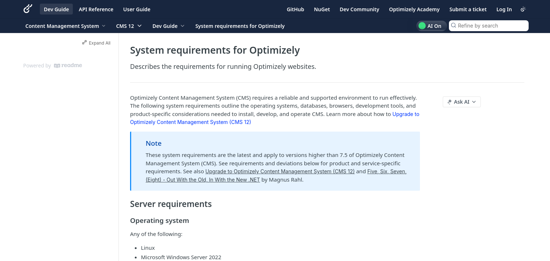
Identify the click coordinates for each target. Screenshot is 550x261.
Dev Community (359, 9)
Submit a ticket (468, 9)
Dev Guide (56, 9)
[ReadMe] (68, 65)
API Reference (96, 9)
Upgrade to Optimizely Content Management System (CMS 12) (280, 171)
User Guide (136, 9)
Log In (504, 9)
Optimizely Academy (414, 9)
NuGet (322, 9)
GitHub (295, 9)
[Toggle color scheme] (523, 9)
